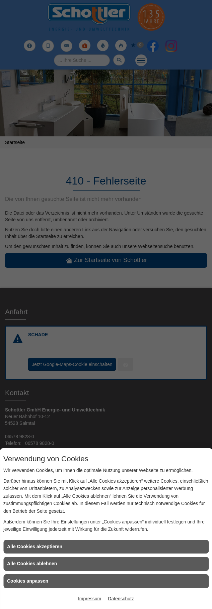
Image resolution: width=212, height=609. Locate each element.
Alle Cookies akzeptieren (34, 546)
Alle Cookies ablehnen (32, 563)
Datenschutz (121, 598)
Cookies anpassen (27, 581)
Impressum (89, 598)
